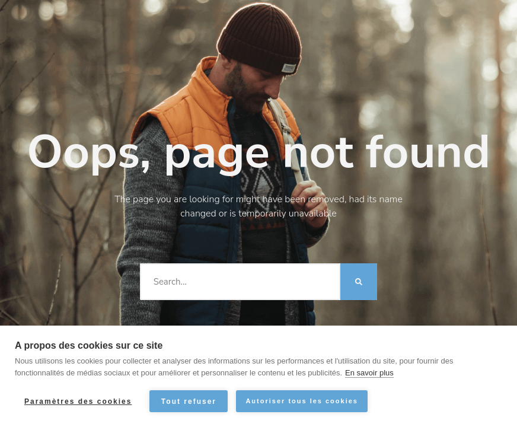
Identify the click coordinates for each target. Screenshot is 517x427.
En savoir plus (369, 372)
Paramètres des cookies (78, 401)
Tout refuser (188, 401)
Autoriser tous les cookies (301, 400)
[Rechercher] (358, 281)
